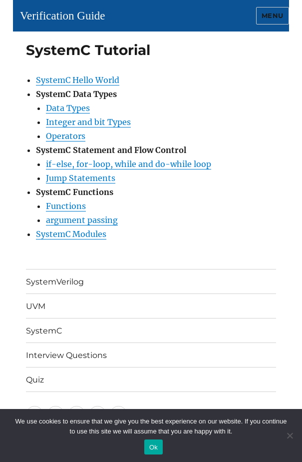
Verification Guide (62, 16)
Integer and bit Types (88, 122)
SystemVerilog (55, 281)
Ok (153, 447)
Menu (273, 16)
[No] (290, 435)
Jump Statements (80, 178)
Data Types (68, 108)
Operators (65, 136)
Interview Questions (66, 355)
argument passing (82, 220)
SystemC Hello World (77, 80)
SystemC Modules (71, 234)
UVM (35, 306)
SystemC (44, 331)
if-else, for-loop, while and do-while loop (128, 164)
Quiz (35, 379)
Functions (66, 206)
